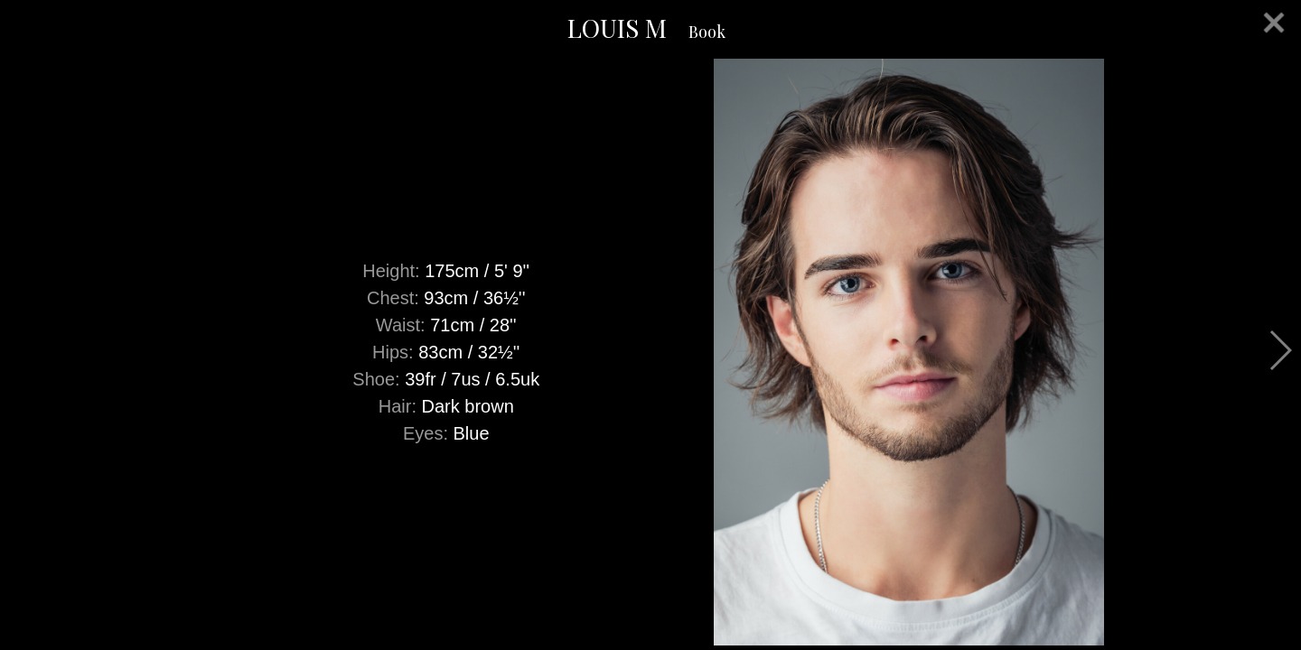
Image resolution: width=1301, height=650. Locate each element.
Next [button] (1280, 350)
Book (706, 31)
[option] (650, 352)
